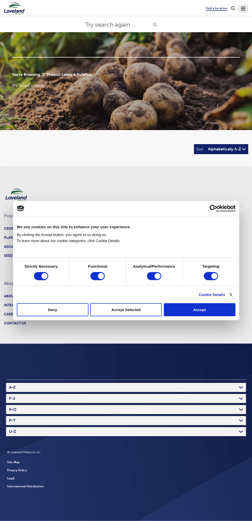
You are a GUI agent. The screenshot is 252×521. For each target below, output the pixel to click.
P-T (12, 420)
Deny (52, 310)
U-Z (12, 431)
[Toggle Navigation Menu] (243, 8)
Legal (11, 478)
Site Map (13, 462)
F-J (12, 398)
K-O (12, 409)
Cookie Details (212, 294)
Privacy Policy (17, 470)
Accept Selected (126, 310)
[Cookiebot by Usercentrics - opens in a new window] (213, 208)
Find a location (216, 8)
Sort (199, 149)
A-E (12, 387)
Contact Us (15, 323)
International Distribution (25, 486)
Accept (199, 310)
